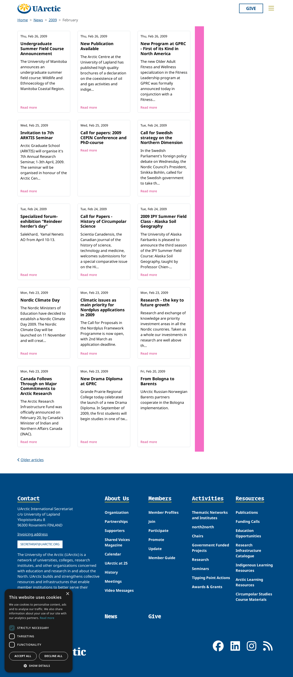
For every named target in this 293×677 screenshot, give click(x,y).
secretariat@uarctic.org (40, 544)
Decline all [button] (53, 656)
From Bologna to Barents (157, 381)
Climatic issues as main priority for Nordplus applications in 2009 (102, 307)
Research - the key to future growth (162, 302)
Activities (208, 498)
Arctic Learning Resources (249, 582)
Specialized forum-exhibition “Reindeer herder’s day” (41, 221)
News (38, 19)
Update (155, 548)
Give (251, 8)
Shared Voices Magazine (117, 542)
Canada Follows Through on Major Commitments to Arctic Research (38, 386)
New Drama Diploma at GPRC (101, 381)
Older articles (30, 459)
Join (151, 521)
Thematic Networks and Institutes (210, 515)
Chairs (197, 535)
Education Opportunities (248, 533)
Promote (156, 539)
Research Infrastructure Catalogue (248, 550)
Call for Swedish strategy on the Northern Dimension (161, 137)
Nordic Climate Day (40, 300)
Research (200, 559)
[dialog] (39, 630)
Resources (250, 498)
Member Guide (161, 557)
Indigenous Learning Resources (254, 568)
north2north (203, 526)
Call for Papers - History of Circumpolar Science (103, 221)
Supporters (115, 530)
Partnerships (116, 521)
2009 (53, 19)
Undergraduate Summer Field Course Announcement (42, 48)
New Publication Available (97, 46)
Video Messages (119, 590)
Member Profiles (163, 512)
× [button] (67, 594)
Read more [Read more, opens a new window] (47, 618)
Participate (158, 530)
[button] (38, 665)
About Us (117, 498)
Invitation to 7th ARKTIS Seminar (37, 135)
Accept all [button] (23, 656)
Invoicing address (32, 534)
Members (160, 498)
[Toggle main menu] (271, 8)
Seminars (200, 568)
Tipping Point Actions (211, 577)
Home (22, 19)
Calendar (113, 554)
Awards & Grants (207, 586)
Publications (247, 512)
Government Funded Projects (210, 548)
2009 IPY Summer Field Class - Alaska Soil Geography (163, 221)
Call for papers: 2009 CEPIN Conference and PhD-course (103, 137)
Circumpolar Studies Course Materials (254, 597)
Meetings (113, 581)
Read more (28, 107)
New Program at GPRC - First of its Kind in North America (163, 48)
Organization (116, 512)
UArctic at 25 (116, 563)
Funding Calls (248, 521)
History (111, 572)
